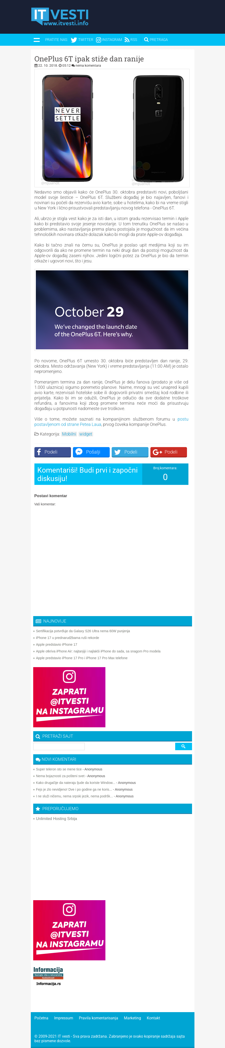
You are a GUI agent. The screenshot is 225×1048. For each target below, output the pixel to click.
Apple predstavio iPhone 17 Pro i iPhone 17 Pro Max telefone (82, 658)
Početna (41, 1018)
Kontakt (153, 1018)
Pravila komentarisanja (98, 1018)
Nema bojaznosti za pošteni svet (60, 776)
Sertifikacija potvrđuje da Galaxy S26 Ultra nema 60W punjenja (83, 631)
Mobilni (69, 434)
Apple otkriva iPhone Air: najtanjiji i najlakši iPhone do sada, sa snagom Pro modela (98, 651)
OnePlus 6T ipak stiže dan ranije (89, 59)
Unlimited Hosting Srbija (56, 819)
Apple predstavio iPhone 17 (56, 644)
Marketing (132, 1018)
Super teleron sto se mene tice (59, 769)
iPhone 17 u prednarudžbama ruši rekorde (67, 638)
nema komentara (88, 65)
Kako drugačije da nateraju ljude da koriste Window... (75, 783)
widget (85, 434)
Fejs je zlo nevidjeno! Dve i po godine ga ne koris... (74, 789)
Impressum (63, 1018)
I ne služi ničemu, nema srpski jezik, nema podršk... (74, 796)
